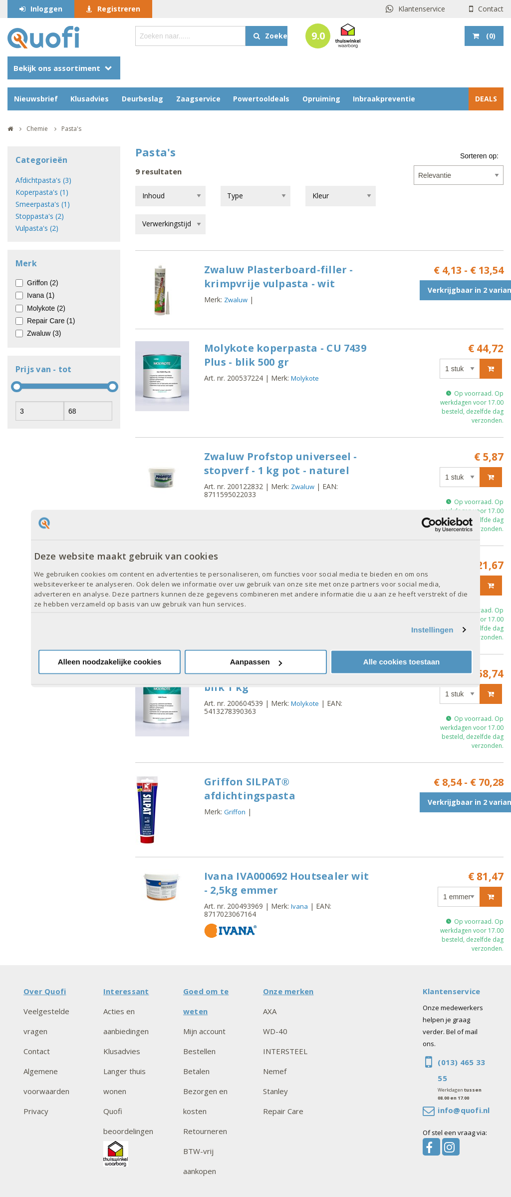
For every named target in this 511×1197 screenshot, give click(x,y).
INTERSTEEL (285, 1051)
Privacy (35, 1111)
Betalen (196, 1071)
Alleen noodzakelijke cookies (110, 662)
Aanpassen (256, 662)
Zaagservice (198, 98)
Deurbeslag (142, 98)
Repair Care (283, 1111)
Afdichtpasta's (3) (43, 180)
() (490, 35)
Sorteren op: (479, 156)
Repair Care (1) (51, 321)
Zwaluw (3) (44, 333)
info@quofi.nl (464, 1110)
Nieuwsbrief (36, 98)
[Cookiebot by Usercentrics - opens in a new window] (429, 524)
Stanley (275, 1091)
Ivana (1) (40, 295)
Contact (491, 8)
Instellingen (432, 629)
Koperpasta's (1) (41, 192)
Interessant (126, 991)
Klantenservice (421, 8)
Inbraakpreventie (384, 98)
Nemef (274, 1071)
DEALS (486, 98)
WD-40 (275, 1031)
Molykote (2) (46, 308)
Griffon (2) (42, 283)
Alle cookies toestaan (401, 662)
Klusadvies (89, 98)
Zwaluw (236, 299)
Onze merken (288, 991)
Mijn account (204, 1031)
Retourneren (205, 1131)
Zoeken (276, 35)
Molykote (305, 378)
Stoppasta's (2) (39, 216)
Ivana (299, 906)
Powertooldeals (261, 98)
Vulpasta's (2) (36, 228)
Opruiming (321, 98)
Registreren (118, 8)
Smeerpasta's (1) (42, 204)
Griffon (235, 811)
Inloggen (46, 8)
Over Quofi (44, 991)
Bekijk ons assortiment (56, 68)
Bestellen (199, 1051)
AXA (269, 1011)
